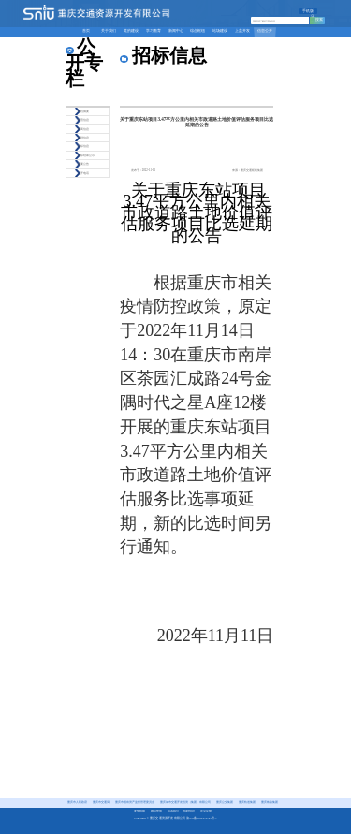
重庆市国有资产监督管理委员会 (134, 802)
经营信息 (83, 120)
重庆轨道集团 (247, 802)
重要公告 (83, 164)
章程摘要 (83, 111)
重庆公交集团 (224, 802)
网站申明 (156, 811)
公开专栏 (84, 63)
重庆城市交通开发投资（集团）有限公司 (185, 802)
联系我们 (173, 811)
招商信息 (83, 129)
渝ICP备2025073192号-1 (201, 818)
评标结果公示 (86, 155)
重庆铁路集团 (269, 802)
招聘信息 (83, 137)
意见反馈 (206, 811)
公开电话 (83, 173)
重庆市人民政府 (77, 802)
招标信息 (83, 146)
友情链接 (139, 811)
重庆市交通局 (101, 802)
